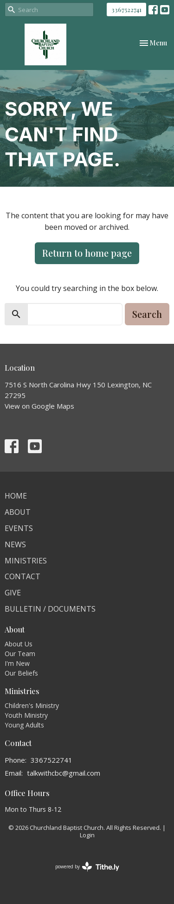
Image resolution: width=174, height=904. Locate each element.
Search (147, 314)
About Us (18, 643)
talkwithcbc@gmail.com (63, 773)
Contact (22, 576)
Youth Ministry (26, 715)
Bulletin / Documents (50, 609)
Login (87, 835)
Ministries (26, 561)
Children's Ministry (32, 705)
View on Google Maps (39, 406)
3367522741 (126, 9)
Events (19, 528)
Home (16, 496)
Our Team (20, 653)
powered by (87, 866)
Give (13, 593)
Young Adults (24, 725)
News (15, 544)
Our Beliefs (21, 673)
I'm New (17, 663)
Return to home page (87, 253)
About (18, 512)
